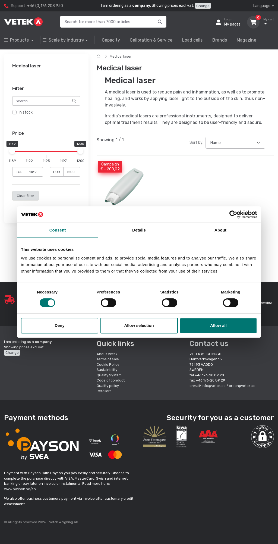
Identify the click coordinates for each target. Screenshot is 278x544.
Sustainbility (107, 370)
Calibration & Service (151, 40)
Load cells (192, 40)
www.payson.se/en (20, 489)
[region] (46, 112)
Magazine (246, 40)
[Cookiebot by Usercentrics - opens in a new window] (233, 214)
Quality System (109, 375)
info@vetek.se (214, 386)
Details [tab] (139, 230)
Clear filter (25, 196)
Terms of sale (108, 359)
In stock (26, 112)
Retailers (104, 391)
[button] (262, 436)
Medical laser (121, 56)
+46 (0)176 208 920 (45, 6)
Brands (219, 40)
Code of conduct (111, 380)
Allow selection (139, 325)
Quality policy (108, 386)
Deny (60, 325)
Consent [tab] (57, 230)
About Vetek (107, 354)
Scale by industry (63, 40)
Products (17, 40)
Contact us (208, 343)
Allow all (218, 325)
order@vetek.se (242, 386)
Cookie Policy (108, 364)
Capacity (111, 40)
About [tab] (220, 230)
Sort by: (196, 142)
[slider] (12, 151)
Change (203, 6)
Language (261, 6)
